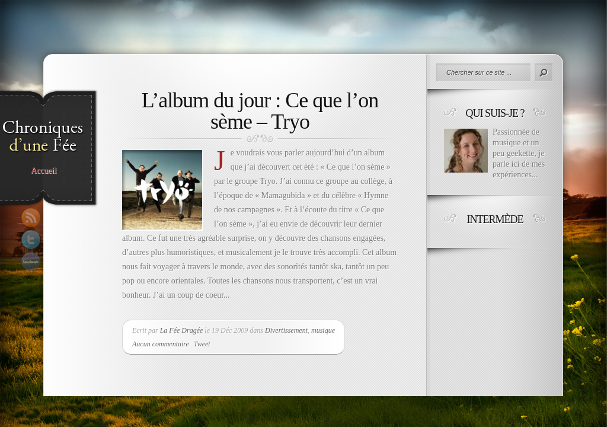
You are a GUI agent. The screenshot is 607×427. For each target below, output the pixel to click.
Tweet (202, 344)
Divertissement (286, 330)
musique (323, 330)
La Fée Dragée (181, 330)
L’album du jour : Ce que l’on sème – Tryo (260, 110)
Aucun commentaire (160, 344)
